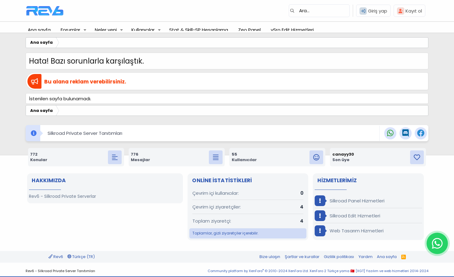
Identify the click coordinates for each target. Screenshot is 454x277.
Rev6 (55, 257)
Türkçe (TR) (81, 257)
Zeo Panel (249, 30)
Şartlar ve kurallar (302, 257)
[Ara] (319, 10)
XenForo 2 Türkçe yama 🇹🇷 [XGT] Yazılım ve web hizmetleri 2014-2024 (368, 270)
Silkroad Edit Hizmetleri (347, 215)
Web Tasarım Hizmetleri (349, 230)
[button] (85, 29)
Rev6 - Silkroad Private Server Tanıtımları (60, 270)
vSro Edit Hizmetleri (292, 30)
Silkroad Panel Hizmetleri (349, 200)
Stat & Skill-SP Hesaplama (198, 30)
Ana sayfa (39, 30)
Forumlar (70, 30)
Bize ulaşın (269, 257)
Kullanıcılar (143, 30)
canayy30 (343, 154)
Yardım (366, 257)
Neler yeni (106, 30)
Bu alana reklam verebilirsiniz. (85, 81)
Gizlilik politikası (339, 257)
